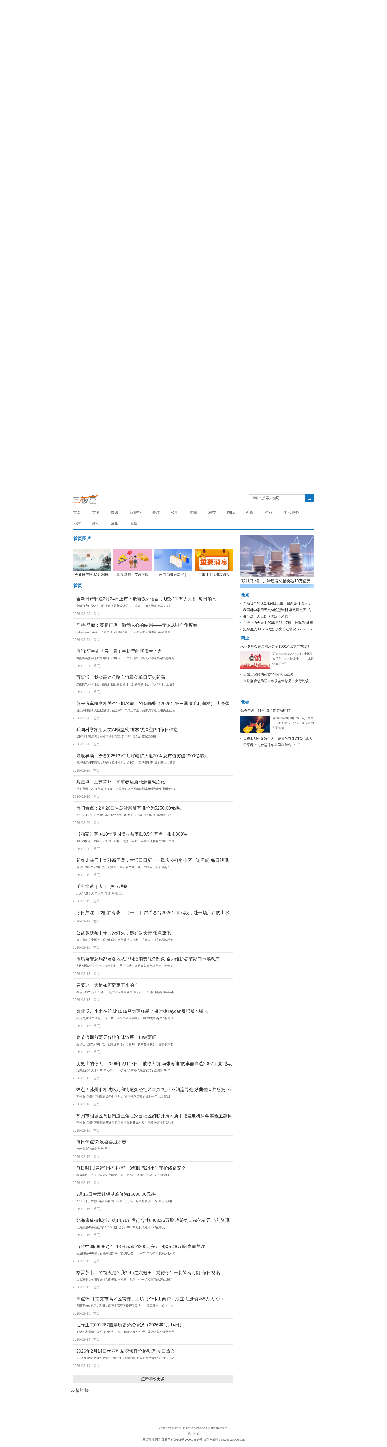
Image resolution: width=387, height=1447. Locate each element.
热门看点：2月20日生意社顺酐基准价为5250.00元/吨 (128, 808)
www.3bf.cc (195, 1427)
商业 (96, 524)
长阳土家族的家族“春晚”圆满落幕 (268, 674)
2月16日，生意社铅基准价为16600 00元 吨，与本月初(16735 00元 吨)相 (124, 1201)
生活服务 (291, 512)
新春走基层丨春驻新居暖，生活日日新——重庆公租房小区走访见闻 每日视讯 (152, 860)
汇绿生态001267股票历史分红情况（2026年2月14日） (130, 1324)
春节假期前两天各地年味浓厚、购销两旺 (116, 1037)
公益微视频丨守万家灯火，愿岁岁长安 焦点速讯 (123, 932)
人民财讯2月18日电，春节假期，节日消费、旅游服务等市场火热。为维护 (124, 966)
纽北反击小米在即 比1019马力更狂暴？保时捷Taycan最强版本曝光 (142, 1011)
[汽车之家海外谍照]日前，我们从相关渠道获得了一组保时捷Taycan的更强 (124, 1018)
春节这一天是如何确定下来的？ (107, 985)
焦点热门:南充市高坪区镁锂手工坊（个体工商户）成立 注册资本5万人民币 (149, 1298)
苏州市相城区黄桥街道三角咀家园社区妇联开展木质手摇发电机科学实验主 (125, 1122)
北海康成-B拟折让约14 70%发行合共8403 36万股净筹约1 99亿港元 (120, 1227)
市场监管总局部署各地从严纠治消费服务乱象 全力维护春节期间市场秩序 (148, 959)
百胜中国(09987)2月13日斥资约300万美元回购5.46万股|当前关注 (140, 1246)
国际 (231, 512)
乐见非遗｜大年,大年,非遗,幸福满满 (99, 893)
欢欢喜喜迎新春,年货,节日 (93, 1149)
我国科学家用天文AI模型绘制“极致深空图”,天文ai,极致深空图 (116, 736)
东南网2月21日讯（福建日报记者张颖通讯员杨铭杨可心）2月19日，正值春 (125, 684)
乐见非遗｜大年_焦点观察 (102, 886)
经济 (77, 524)
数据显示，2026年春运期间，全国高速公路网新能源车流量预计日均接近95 (125, 789)
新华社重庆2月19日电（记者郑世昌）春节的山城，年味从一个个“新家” (122, 867)
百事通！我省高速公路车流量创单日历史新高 (120, 677)
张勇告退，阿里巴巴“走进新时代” (265, 710)
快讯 (114, 512)
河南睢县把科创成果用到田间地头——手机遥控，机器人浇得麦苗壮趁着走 (125, 658)
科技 (212, 512)
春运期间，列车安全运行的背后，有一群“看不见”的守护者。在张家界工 (123, 1175)
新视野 (135, 512)
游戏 (268, 512)
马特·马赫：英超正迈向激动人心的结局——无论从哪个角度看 (136, 625)
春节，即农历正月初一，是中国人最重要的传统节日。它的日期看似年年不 (125, 992)
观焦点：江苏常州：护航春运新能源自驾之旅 (120, 781)
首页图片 (82, 538)
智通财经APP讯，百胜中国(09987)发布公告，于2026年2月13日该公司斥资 (125, 1253)
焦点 (245, 595)
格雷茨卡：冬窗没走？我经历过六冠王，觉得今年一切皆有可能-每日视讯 (148, 1272)
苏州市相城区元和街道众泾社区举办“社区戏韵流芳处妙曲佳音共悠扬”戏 (123, 1096)
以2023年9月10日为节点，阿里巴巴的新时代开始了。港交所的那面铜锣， (293, 723)
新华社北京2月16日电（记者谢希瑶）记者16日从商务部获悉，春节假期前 (124, 1044)
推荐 (133, 524)
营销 (114, 524)
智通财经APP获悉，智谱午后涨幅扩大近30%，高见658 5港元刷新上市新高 (125, 762)
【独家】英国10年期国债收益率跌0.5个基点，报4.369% (131, 834)
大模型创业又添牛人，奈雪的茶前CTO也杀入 (277, 739)
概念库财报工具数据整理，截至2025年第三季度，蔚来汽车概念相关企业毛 (125, 710)
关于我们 (193, 1433)
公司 (175, 512)
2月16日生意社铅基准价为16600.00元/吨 (116, 1194)
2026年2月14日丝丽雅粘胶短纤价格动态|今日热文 (125, 1351)
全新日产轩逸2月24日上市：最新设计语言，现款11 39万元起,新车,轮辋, (123, 606)
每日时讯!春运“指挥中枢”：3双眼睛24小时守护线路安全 (131, 1168)
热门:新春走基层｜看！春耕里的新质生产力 (119, 651)
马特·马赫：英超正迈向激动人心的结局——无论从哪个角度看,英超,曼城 (123, 632)
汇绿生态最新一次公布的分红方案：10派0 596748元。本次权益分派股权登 (125, 1332)
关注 (156, 512)
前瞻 (193, 512)
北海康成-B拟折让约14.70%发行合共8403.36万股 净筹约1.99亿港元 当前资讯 (153, 1220)
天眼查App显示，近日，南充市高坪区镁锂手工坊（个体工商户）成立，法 (124, 1305)
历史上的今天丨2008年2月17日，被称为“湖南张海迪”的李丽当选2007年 (123, 1070)
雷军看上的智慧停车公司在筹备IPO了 (272, 745)
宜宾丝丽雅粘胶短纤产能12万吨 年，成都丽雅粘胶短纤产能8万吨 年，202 (125, 1358)
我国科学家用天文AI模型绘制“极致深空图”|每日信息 (127, 729)
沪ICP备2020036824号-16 (190, 1439)
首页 (77, 512)
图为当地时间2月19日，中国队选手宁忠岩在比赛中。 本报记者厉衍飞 (293, 659)
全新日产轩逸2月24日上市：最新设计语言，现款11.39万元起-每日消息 (146, 599)
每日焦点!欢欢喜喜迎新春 (101, 1142)
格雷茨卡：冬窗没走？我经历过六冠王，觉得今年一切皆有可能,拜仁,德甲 (124, 1279)
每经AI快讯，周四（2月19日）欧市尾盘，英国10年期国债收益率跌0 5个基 (125, 841)
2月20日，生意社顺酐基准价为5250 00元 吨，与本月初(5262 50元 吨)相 (123, 815)
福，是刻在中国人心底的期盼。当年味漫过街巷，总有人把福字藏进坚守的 (125, 939)
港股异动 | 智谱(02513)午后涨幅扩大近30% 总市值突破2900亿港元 (142, 755)
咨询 (250, 512)
